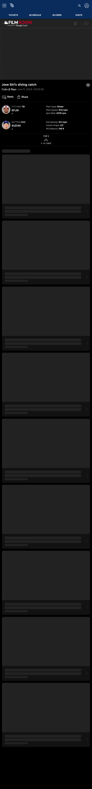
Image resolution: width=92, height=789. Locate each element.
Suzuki (16, 125)
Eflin (15, 110)
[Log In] (86, 6)
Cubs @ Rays (9, 89)
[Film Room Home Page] (17, 23)
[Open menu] (5, 5)
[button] (75, 23)
